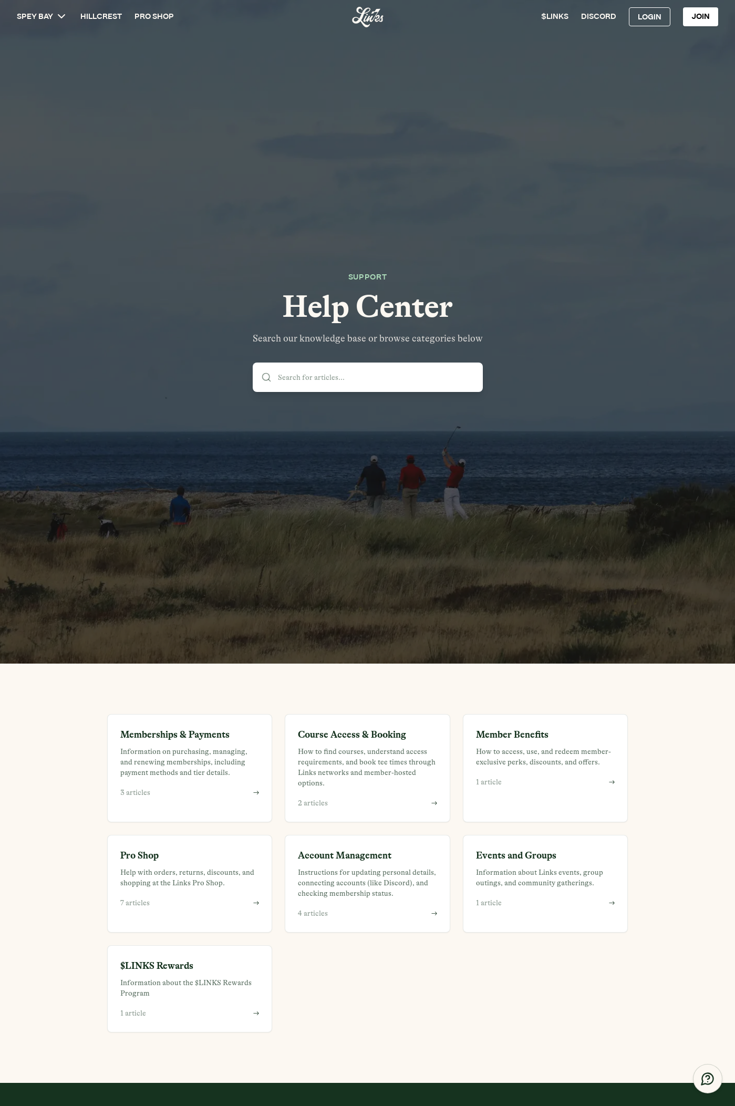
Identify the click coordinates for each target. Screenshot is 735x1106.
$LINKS (554, 16)
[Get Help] (707, 1078)
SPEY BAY (42, 16)
